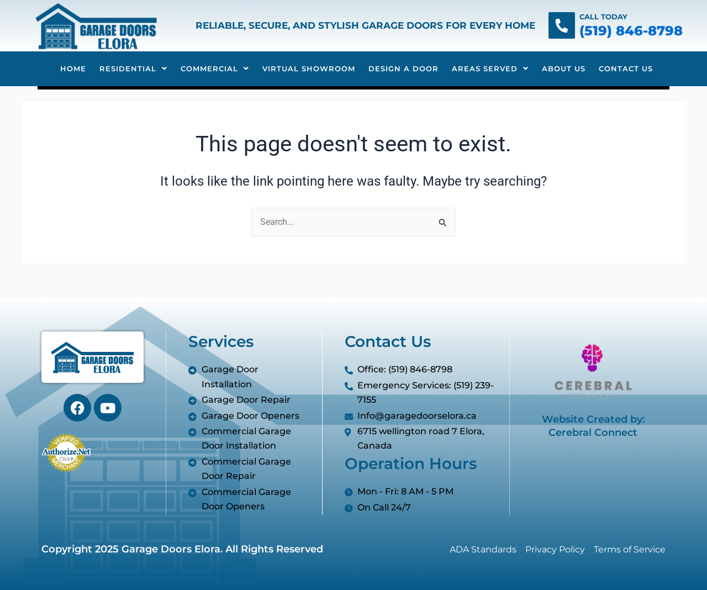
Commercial (215, 68)
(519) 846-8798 (631, 31)
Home (73, 68)
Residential (133, 68)
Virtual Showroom (308, 68)
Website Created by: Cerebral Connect (593, 425)
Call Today (603, 16)
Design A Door (403, 68)
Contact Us (626, 68)
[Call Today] (561, 25)
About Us (563, 68)
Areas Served (490, 68)
